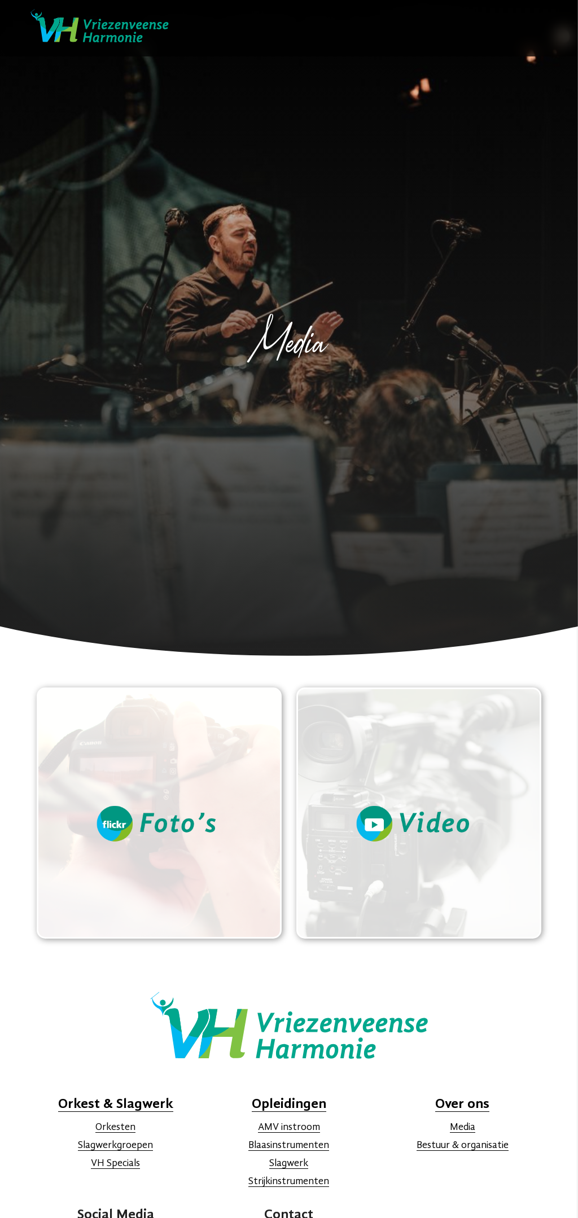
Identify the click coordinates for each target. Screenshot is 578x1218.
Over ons (462, 1104)
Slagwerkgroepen (115, 1145)
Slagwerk (288, 1163)
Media (462, 1127)
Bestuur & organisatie (463, 1145)
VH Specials (115, 1163)
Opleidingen (289, 1104)
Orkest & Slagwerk (115, 1104)
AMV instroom (289, 1127)
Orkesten (115, 1127)
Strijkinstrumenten (288, 1181)
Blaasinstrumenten (288, 1145)
